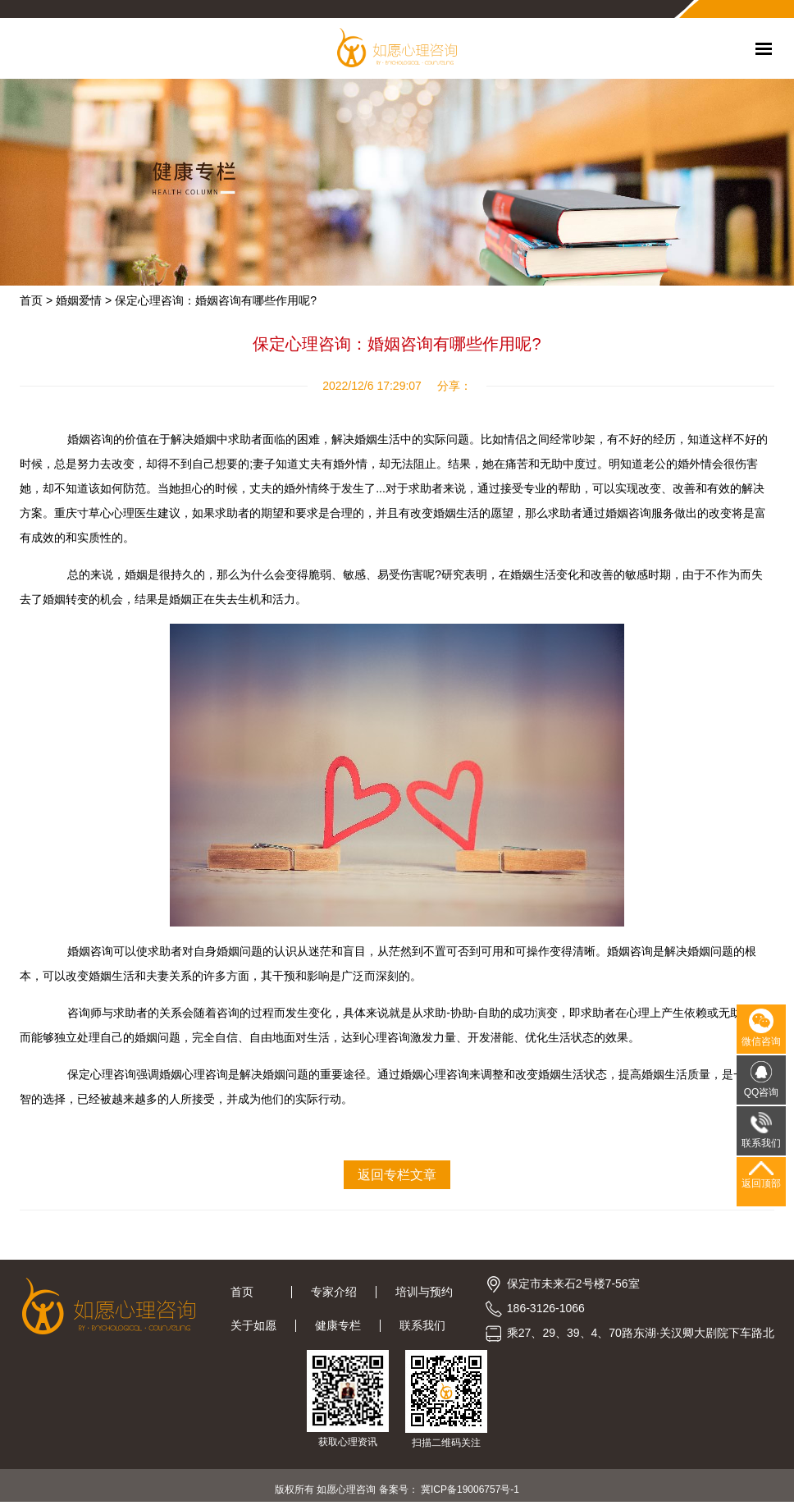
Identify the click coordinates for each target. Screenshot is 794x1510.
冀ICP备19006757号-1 (470, 1489)
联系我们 (422, 1325)
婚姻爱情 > (84, 300)
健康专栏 (338, 1325)
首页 (251, 1291)
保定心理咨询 (101, 1074)
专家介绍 (334, 1291)
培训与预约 (424, 1291)
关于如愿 (253, 1325)
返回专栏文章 (397, 1175)
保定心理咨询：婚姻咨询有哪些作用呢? (216, 300)
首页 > (36, 300)
